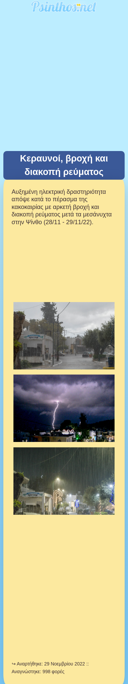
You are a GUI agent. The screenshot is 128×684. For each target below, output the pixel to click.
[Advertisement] (64, 83)
